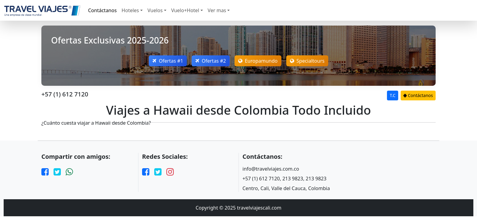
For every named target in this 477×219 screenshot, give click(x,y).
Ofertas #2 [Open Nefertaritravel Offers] (210, 60)
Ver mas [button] (217, 10)
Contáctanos (102, 10)
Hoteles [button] (130, 10)
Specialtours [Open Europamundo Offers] (307, 60)
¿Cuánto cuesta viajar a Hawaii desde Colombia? (96, 123)
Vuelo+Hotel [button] (185, 10)
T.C (392, 95)
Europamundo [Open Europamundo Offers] (258, 60)
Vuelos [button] (155, 10)
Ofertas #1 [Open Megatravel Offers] (167, 60)
